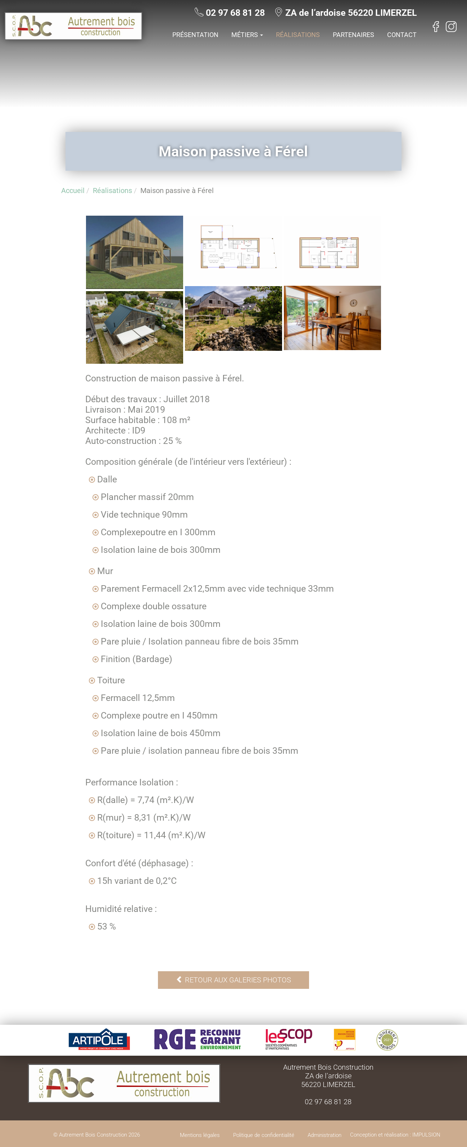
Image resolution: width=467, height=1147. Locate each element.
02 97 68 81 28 (239, 13)
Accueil (73, 190)
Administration (324, 1135)
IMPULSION (426, 1135)
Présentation (195, 34)
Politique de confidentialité (263, 1135)
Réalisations (298, 34)
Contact (402, 34)
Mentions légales (200, 1135)
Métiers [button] (247, 34)
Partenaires (353, 34)
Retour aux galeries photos (233, 980)
